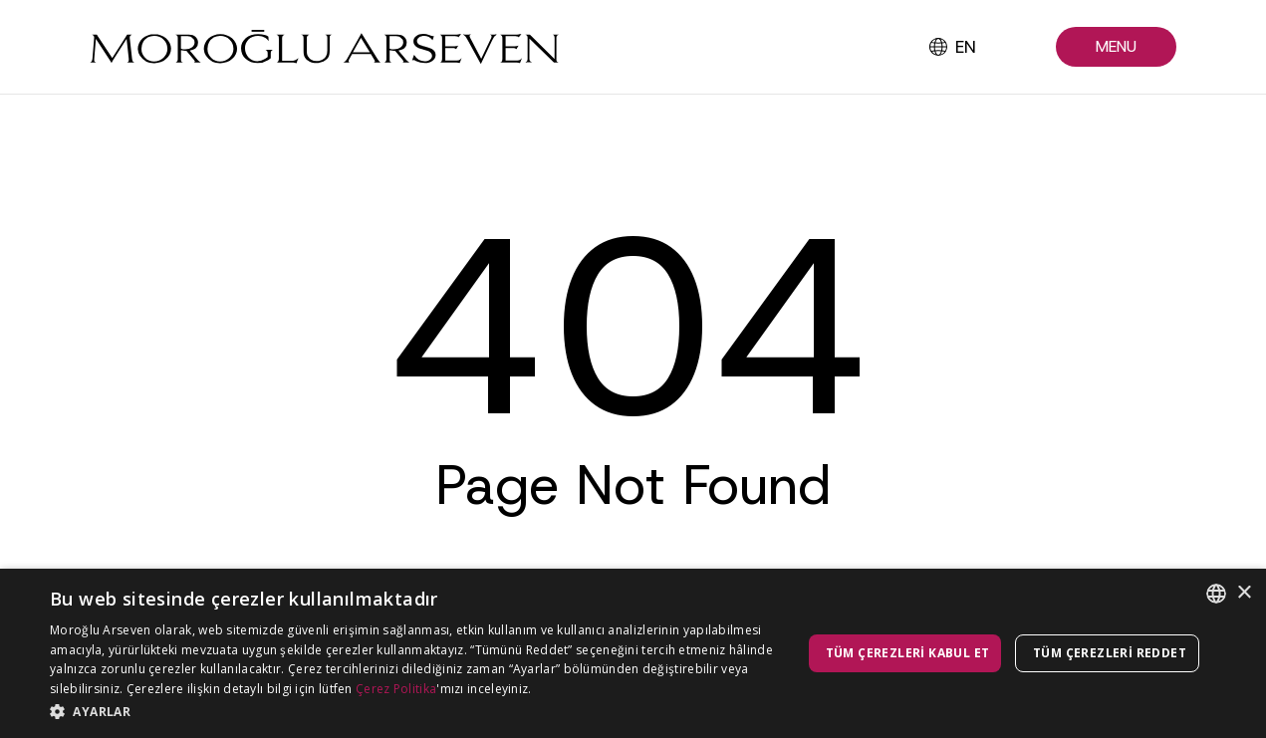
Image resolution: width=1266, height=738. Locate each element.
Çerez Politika (396, 688)
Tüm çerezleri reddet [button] (1109, 652)
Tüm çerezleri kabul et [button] (908, 652)
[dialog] (633, 653)
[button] (1116, 47)
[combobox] (1216, 594)
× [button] (1243, 593)
